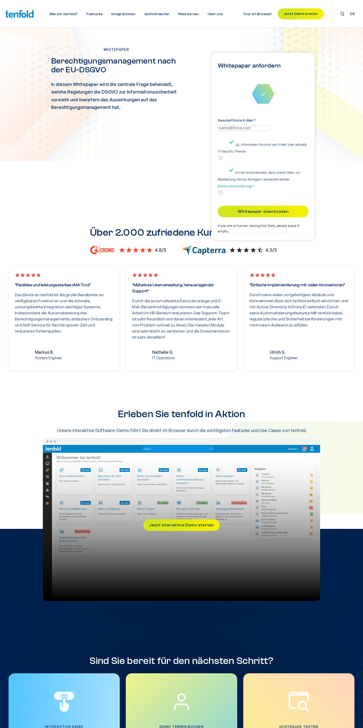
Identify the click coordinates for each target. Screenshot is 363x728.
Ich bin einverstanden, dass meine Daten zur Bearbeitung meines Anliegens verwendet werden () (259, 184)
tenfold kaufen (156, 14)
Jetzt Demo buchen (301, 14)
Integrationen (123, 14)
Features (94, 14)
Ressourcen (188, 14)
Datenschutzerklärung (235, 191)
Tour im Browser (257, 14)
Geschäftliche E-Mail (237, 125)
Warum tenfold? (63, 14)
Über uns (215, 14)
